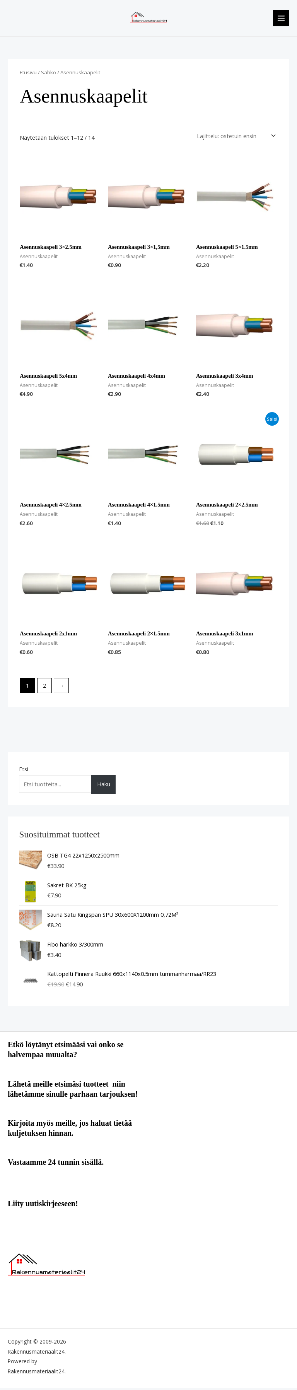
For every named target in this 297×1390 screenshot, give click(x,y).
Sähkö (48, 74)
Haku (103, 787)
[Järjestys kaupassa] (234, 138)
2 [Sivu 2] (44, 688)
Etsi (23, 771)
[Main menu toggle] (281, 19)
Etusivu (28, 74)
